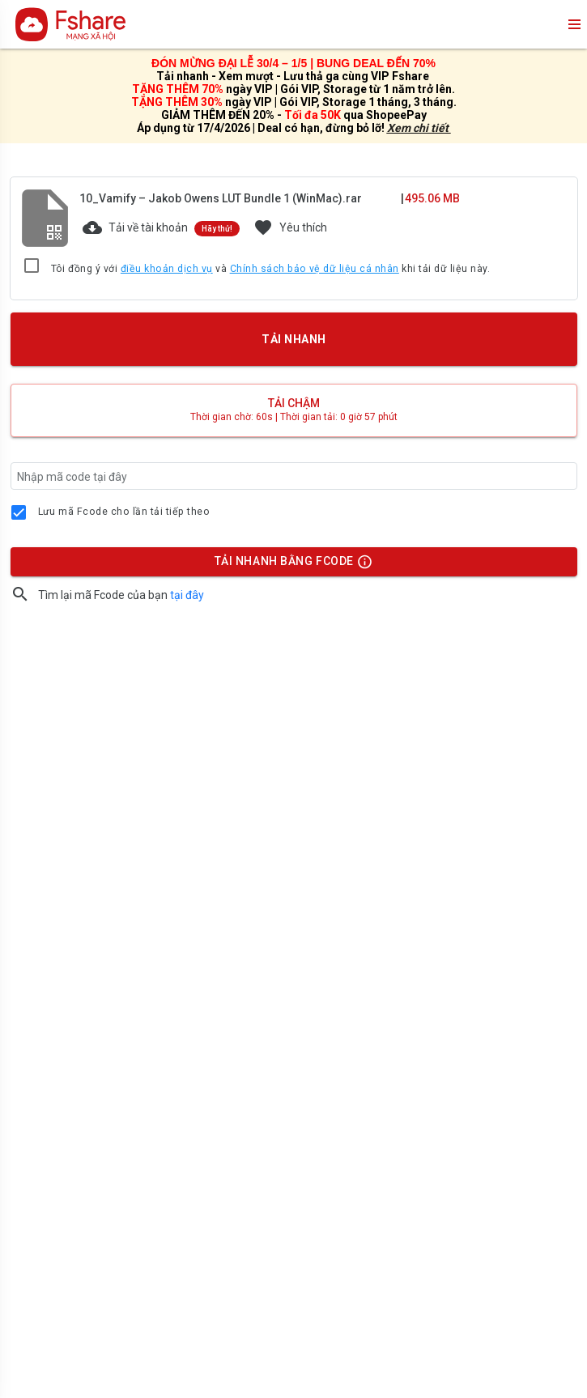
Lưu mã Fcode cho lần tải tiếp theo (124, 511)
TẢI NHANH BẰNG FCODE (286, 565)
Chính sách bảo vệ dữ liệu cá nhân (314, 268)
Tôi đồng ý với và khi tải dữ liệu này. (271, 269)
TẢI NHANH (293, 339)
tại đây (187, 595)
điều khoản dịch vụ (167, 268)
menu (573, 24)
